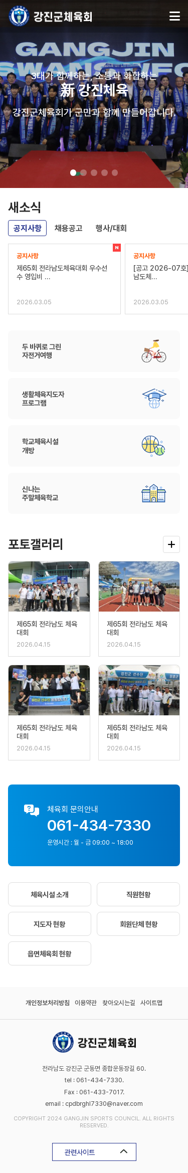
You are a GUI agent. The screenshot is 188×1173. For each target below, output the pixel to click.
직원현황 (138, 894)
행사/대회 (111, 228)
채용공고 (69, 228)
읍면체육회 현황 (49, 953)
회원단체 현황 (138, 924)
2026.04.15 (34, 644)
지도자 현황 (49, 924)
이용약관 (86, 1003)
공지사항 (28, 228)
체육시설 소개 (49, 894)
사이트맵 (151, 1003)
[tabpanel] (94, 94)
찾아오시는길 (118, 1003)
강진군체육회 (50, 16)
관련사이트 (96, 1152)
